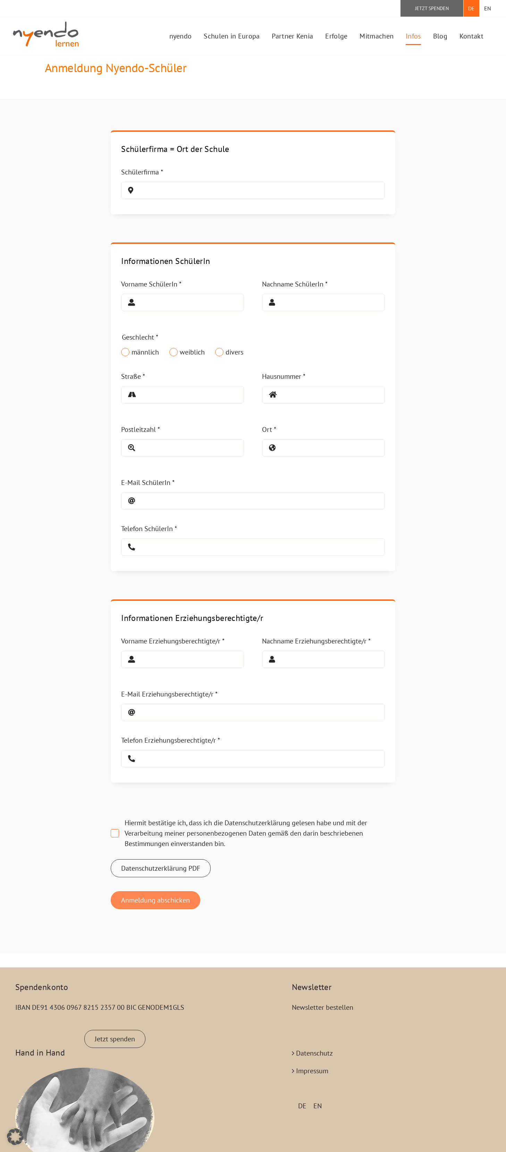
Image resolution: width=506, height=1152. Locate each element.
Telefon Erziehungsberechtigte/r (170, 740)
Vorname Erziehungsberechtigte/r (173, 641)
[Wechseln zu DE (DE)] (302, 1105)
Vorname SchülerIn (151, 284)
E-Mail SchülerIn (148, 482)
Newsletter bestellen (322, 1007)
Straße (133, 376)
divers (234, 352)
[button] (15, 1136)
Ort (269, 429)
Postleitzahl (140, 429)
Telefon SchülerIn (149, 528)
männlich (145, 352)
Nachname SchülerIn (295, 284)
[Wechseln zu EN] (488, 8)
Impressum (312, 1070)
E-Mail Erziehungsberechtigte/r (169, 694)
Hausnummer (283, 376)
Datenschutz (314, 1053)
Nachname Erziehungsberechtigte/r (316, 641)
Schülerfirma (142, 172)
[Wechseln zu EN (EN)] (317, 1105)
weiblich (192, 352)
